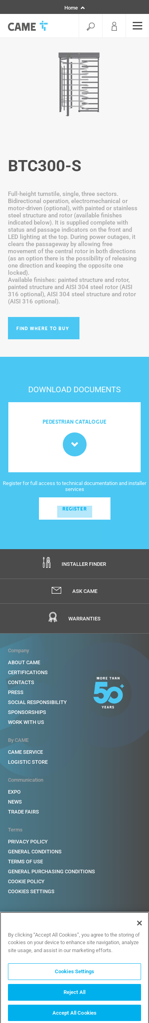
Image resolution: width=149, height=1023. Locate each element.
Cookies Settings (74, 974)
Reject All (74, 994)
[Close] (139, 925)
